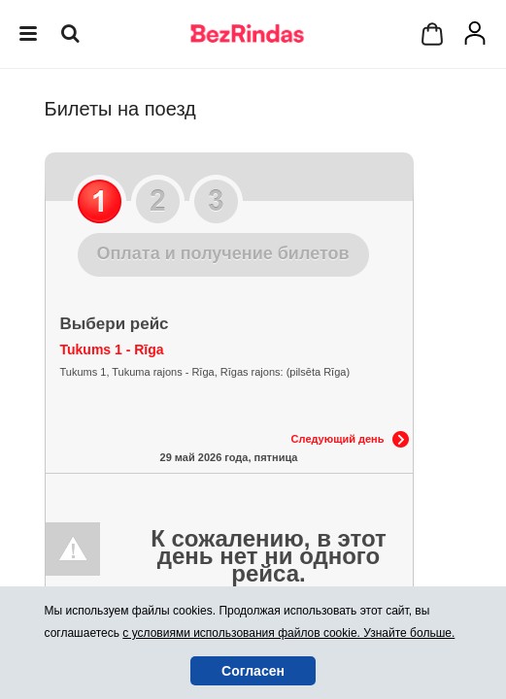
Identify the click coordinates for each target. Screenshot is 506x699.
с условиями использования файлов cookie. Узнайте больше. (288, 633)
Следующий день (338, 439)
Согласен (253, 671)
